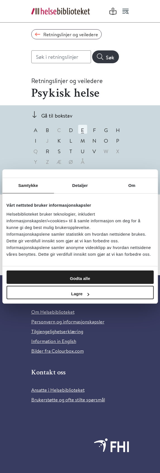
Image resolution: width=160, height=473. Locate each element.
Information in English (53, 341)
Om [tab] (131, 185)
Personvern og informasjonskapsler (67, 321)
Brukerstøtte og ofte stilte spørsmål (68, 399)
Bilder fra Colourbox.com (57, 351)
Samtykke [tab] (28, 185)
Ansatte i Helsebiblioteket (58, 390)
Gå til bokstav (56, 115)
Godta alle (80, 278)
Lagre (80, 293)
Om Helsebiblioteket (53, 312)
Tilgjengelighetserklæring (57, 331)
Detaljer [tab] (80, 185)
